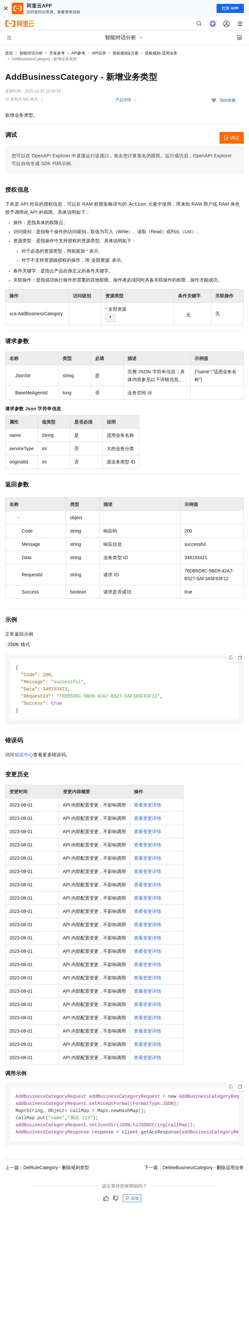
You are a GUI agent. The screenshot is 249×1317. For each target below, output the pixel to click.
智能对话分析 (31, 53)
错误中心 (24, 757)
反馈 (132, 1202)
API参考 (78, 53)
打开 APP (230, 8)
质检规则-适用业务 (161, 53)
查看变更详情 (147, 807)
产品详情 (123, 100)
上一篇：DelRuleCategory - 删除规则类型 (47, 1171)
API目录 (99, 53)
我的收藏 (227, 100)
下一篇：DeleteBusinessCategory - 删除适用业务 (194, 1171)
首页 (9, 53)
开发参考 (57, 53)
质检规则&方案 (125, 53)
